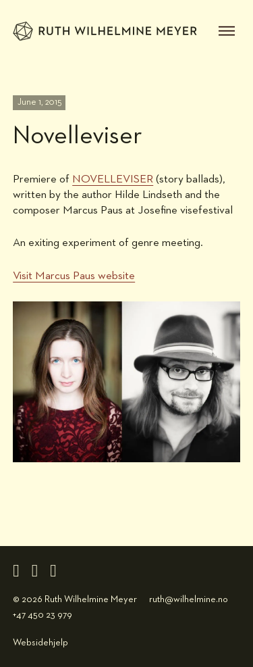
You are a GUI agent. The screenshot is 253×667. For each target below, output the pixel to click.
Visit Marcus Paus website (74, 276)
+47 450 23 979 (42, 615)
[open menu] (226, 31)
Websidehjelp (40, 642)
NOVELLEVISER (112, 179)
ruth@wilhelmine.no (188, 599)
